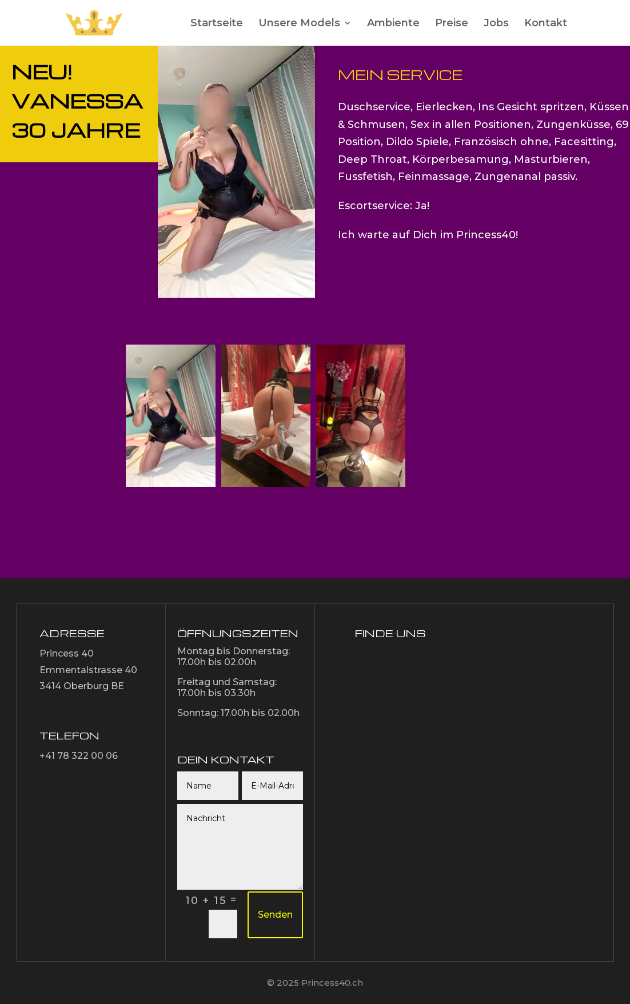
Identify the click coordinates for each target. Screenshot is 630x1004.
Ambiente (393, 24)
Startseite (216, 24)
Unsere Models (299, 24)
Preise (451, 24)
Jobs (496, 24)
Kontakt (545, 24)
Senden (275, 914)
